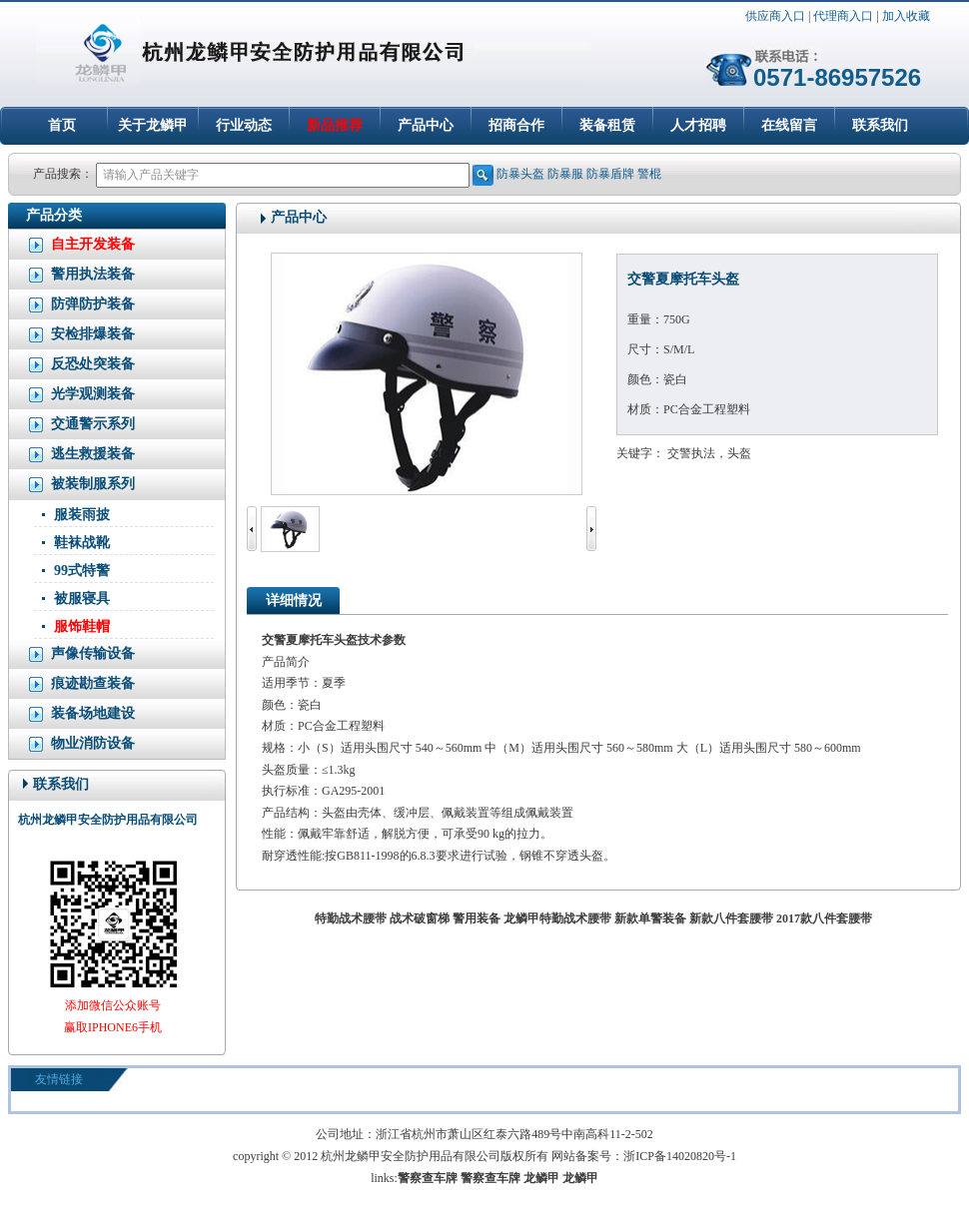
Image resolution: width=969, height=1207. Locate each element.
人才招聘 (698, 125)
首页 (62, 125)
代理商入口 (843, 16)
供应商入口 (775, 16)
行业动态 (244, 125)
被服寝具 (82, 598)
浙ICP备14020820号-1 (679, 1156)
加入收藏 (906, 16)
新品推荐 (335, 125)
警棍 (649, 174)
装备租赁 (607, 125)
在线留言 (789, 125)
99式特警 (82, 570)
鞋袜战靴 (82, 542)
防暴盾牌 (610, 174)
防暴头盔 (520, 174)
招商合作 (516, 125)
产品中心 (426, 125)
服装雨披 (82, 514)
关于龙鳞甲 (153, 125)
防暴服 (565, 174)
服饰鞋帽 (82, 626)
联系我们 (880, 125)
